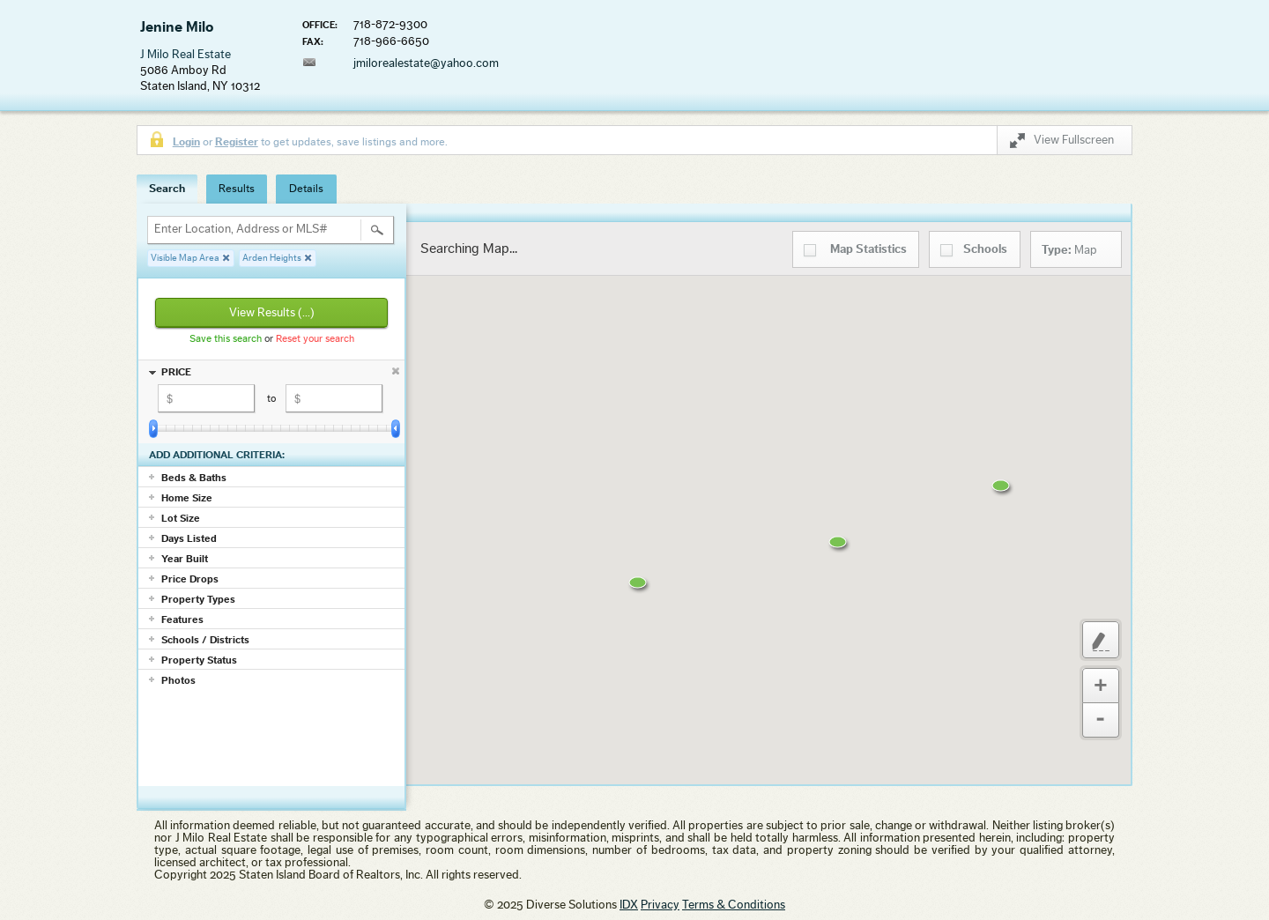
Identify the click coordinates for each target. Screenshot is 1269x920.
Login (186, 141)
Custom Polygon (1100, 639)
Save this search (225, 338)
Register (236, 141)
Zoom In (1100, 685)
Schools (985, 249)
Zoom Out (1100, 720)
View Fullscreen (1062, 143)
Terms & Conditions (733, 905)
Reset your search (315, 338)
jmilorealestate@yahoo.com (426, 63)
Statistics (868, 249)
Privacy (660, 905)
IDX (629, 905)
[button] (651, 594)
